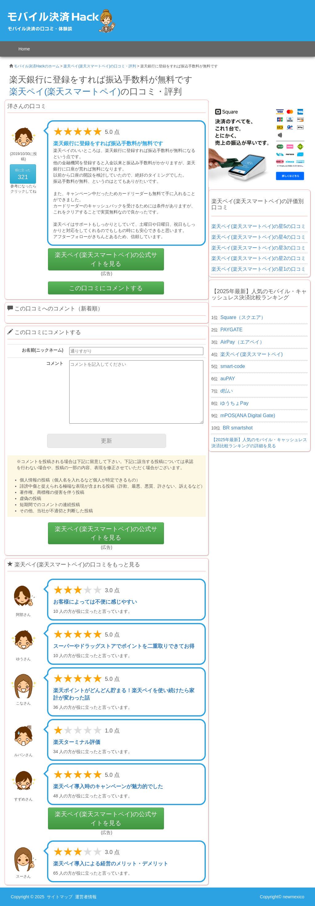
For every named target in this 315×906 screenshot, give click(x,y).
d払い (226, 390)
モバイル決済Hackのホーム (36, 66)
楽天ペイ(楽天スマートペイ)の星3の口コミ (258, 247)
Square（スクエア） (243, 317)
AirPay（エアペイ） (242, 342)
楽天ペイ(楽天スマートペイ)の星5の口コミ (258, 226)
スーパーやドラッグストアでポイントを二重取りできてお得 (123, 646)
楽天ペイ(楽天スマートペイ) (65, 91)
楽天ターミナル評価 (76, 742)
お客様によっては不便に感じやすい (95, 602)
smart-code (232, 366)
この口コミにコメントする (106, 288)
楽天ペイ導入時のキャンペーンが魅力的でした (108, 786)
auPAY (227, 378)
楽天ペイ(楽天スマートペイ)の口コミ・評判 (99, 66)
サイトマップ (60, 896)
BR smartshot (238, 427)
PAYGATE (231, 329)
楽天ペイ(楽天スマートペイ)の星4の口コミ (258, 237)
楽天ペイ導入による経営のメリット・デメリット (110, 864)
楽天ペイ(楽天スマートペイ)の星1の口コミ (258, 269)
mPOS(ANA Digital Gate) (247, 415)
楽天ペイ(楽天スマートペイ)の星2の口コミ (258, 258)
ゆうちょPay (234, 403)
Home (24, 48)
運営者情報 (86, 896)
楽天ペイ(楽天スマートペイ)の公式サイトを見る (106, 259)
